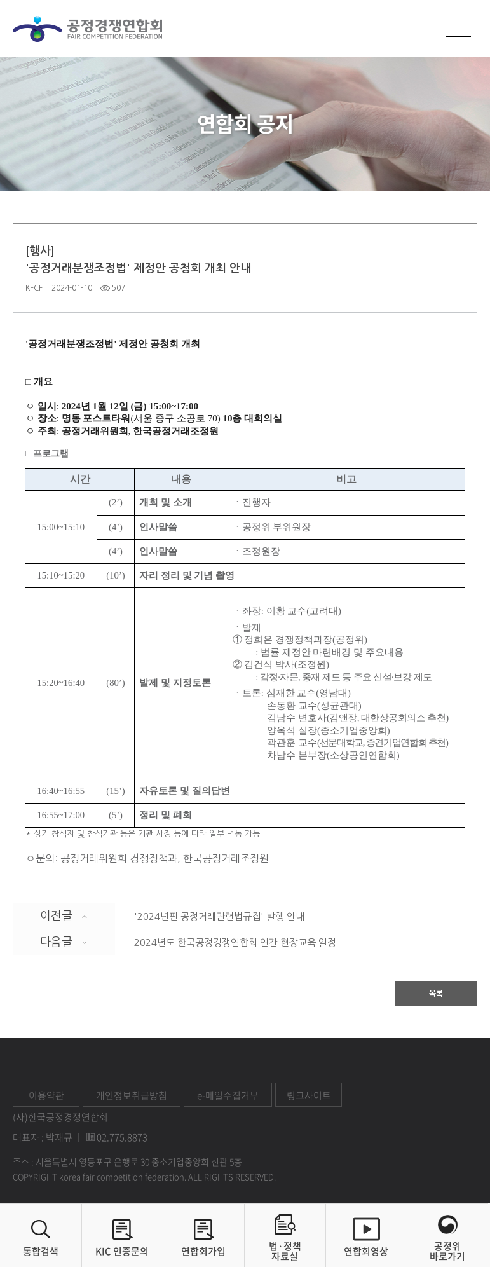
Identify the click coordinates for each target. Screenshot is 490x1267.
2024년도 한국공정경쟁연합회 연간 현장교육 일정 (235, 942)
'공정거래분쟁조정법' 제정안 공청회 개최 (112, 344)
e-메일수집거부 (228, 1095)
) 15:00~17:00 (170, 406)
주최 (47, 431)
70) (214, 418)
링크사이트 (309, 1095)
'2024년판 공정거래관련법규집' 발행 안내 (219, 916)
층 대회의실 (257, 418)
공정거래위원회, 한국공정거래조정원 (140, 431)
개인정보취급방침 (131, 1095)
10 (227, 418)
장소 (47, 418)
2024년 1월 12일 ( (98, 406)
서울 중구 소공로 (170, 418)
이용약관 (46, 1095)
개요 (42, 381)
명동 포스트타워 (96, 418)
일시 (47, 406)
